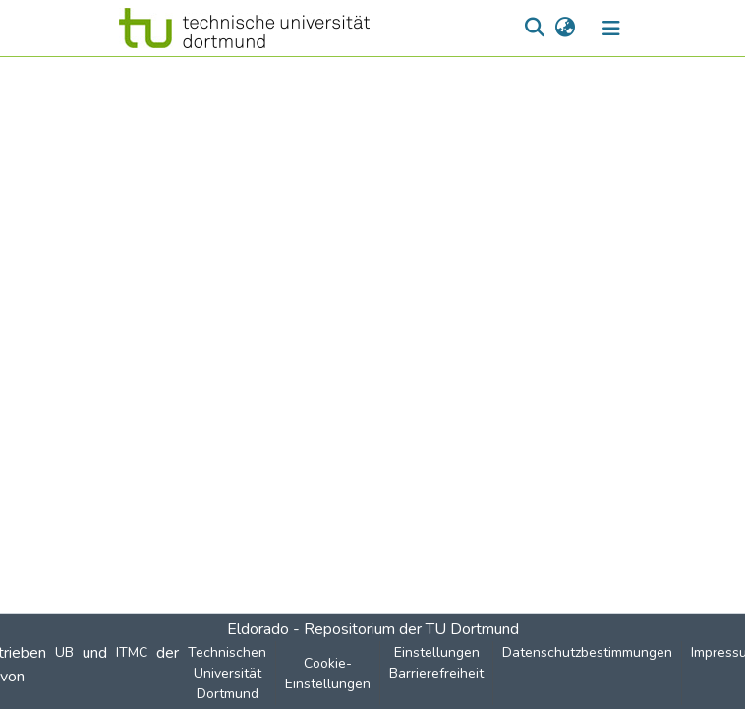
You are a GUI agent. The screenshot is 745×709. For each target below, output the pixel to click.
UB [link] (64, 652)
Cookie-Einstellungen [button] (328, 673)
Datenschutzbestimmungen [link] (587, 652)
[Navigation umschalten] (611, 28)
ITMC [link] (131, 652)
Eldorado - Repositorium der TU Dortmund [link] (373, 629)
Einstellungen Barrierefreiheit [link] (436, 662)
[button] (244, 28)
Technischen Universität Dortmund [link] (227, 673)
